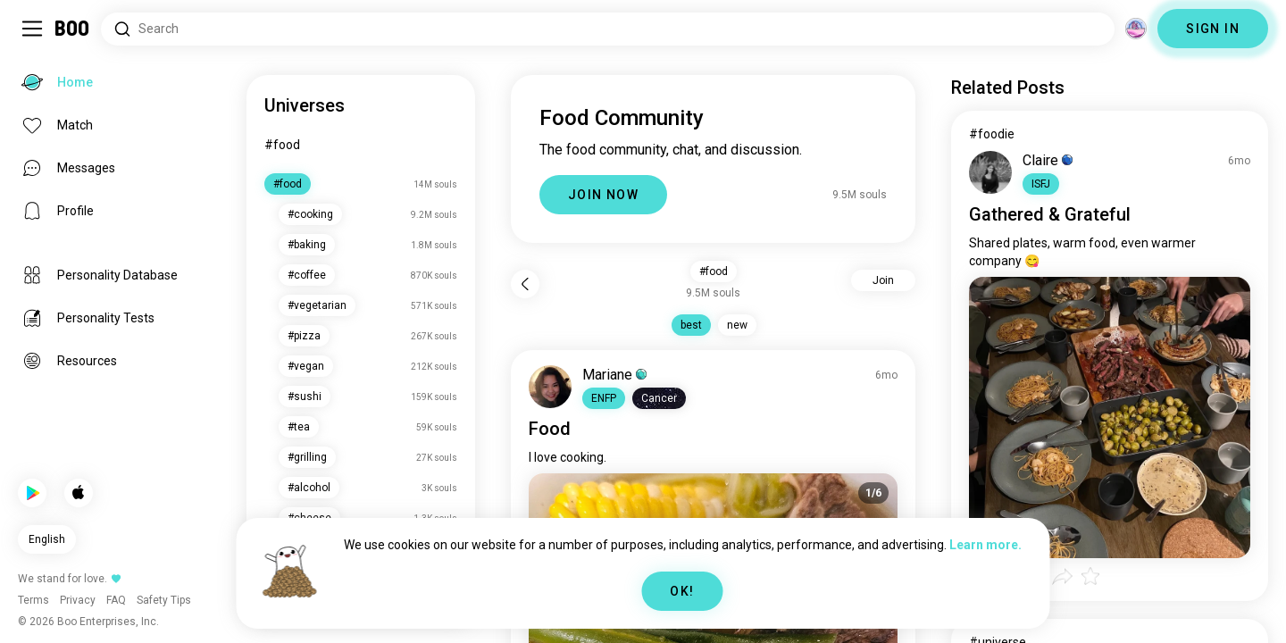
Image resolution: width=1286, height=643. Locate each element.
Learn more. (985, 545)
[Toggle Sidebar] (32, 28)
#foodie (992, 134)
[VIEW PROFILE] (550, 386)
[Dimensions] (1136, 28)
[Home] (72, 28)
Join (883, 280)
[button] (603, 398)
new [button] (737, 325)
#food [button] (713, 271)
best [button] (691, 325)
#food (282, 145)
